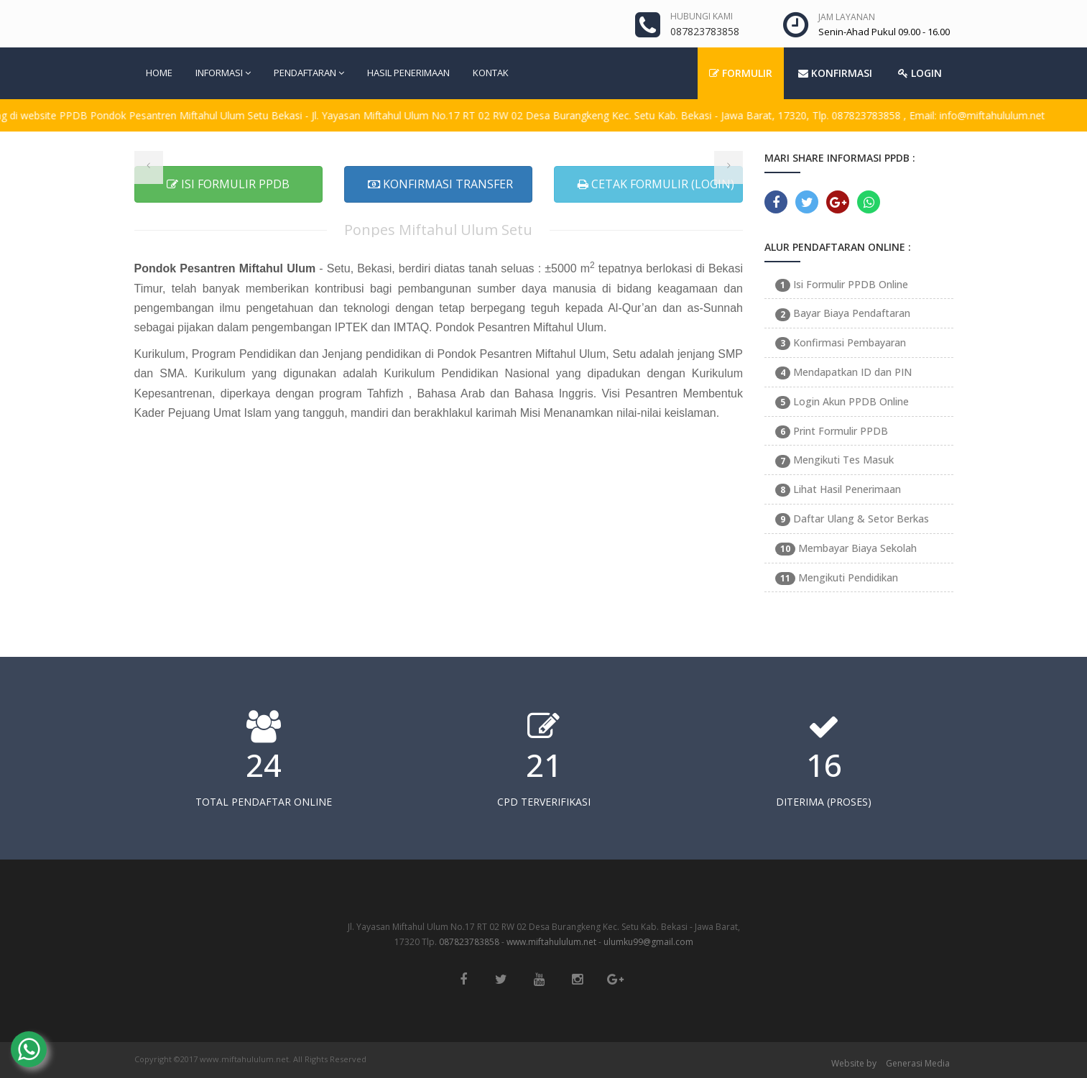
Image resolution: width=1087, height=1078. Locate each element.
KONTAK (491, 72)
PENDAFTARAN (309, 72)
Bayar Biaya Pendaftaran (842, 313)
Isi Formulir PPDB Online (841, 284)
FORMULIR (740, 73)
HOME (159, 72)
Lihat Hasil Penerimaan (838, 489)
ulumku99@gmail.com (648, 942)
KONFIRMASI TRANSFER (440, 184)
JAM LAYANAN (846, 17)
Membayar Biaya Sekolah (846, 548)
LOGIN (920, 73)
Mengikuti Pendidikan (836, 577)
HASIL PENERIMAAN (408, 72)
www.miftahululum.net (551, 942)
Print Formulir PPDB (831, 431)
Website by (853, 1063)
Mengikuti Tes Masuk (834, 459)
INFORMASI (223, 72)
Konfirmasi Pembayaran (840, 342)
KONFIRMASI (835, 73)
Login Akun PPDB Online (842, 401)
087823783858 (469, 942)
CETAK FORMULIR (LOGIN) (656, 184)
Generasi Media (918, 1063)
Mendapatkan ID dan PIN (843, 372)
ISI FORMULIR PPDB (228, 184)
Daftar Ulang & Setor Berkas (852, 518)
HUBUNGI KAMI (701, 16)
